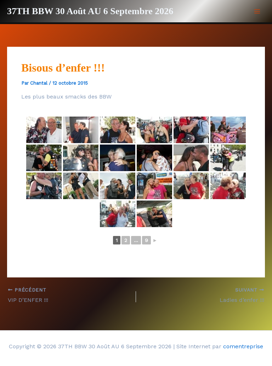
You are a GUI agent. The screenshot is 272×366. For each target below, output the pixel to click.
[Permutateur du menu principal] (257, 11)
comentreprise (243, 346)
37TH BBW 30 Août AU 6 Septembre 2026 (90, 11)
